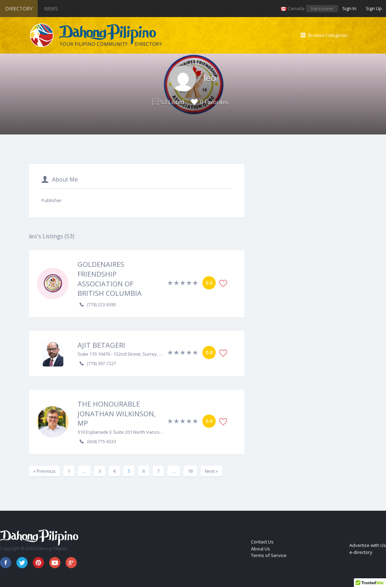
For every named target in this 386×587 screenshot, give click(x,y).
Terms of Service (269, 555)
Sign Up (374, 8)
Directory (18, 8)
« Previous (44, 471)
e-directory (360, 552)
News (51, 8)
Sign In (349, 8)
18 (190, 471)
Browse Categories (328, 35)
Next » (211, 471)
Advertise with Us (367, 545)
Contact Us (262, 542)
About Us (260, 549)
